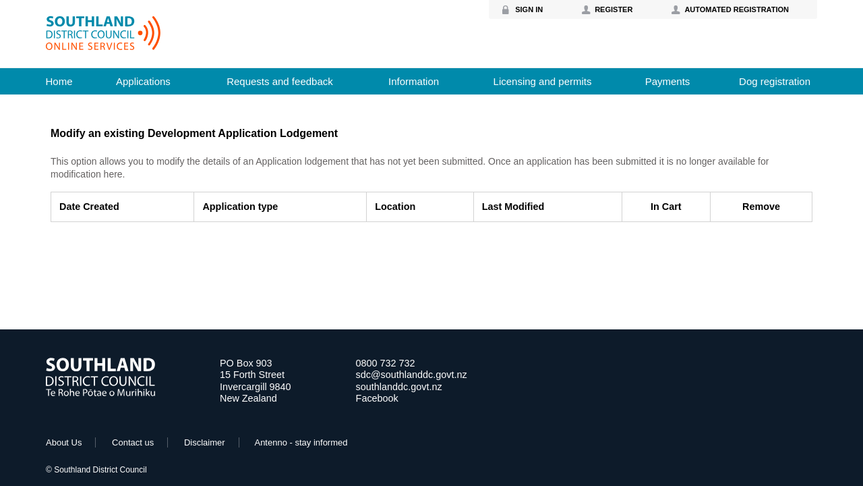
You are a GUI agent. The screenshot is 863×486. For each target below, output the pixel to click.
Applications (143, 81)
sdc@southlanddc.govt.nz (411, 374)
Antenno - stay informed (300, 442)
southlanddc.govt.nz (399, 386)
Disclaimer (204, 442)
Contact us (133, 442)
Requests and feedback (280, 81)
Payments (667, 81)
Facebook (377, 398)
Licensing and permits (543, 81)
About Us (64, 442)
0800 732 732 (385, 363)
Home (58, 81)
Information (413, 81)
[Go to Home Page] (100, 393)
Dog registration (774, 81)
